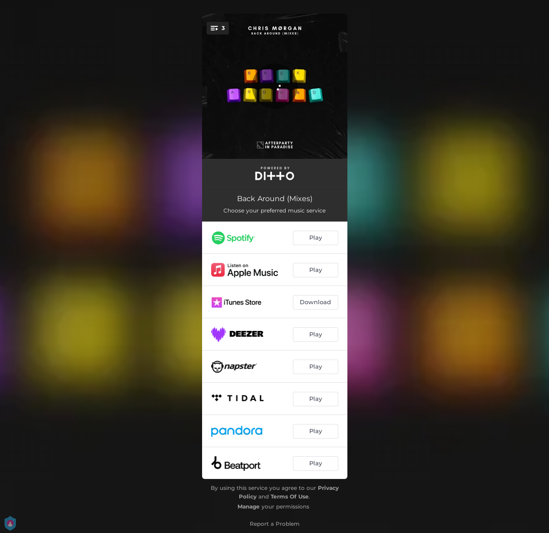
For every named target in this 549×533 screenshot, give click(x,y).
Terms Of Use (290, 496)
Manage (248, 506)
